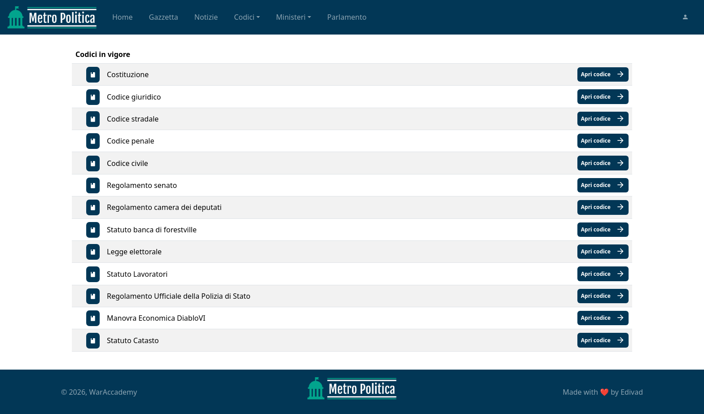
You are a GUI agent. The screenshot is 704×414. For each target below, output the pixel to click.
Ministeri (291, 17)
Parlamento (347, 17)
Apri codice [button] (603, 74)
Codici (244, 17)
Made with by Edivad (603, 392)
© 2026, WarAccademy (99, 392)
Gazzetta (163, 17)
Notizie (206, 17)
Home (122, 17)
